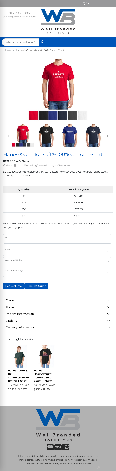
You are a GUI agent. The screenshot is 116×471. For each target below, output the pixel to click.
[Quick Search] (20, 42)
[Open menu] (109, 42)
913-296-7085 (19, 13)
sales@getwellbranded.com (19, 16)
